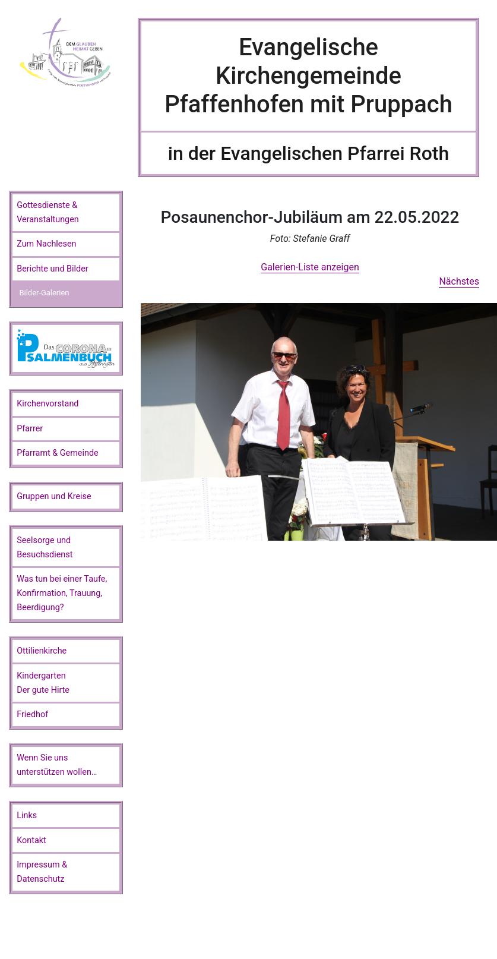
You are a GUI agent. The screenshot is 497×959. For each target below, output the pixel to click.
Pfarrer (30, 429)
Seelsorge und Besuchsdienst (44, 547)
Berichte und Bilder (52, 269)
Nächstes (459, 281)
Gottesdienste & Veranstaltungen (48, 212)
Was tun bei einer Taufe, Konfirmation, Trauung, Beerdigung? (62, 593)
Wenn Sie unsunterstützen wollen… (57, 765)
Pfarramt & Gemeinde (58, 453)
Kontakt (31, 840)
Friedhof (32, 714)
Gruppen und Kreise (54, 496)
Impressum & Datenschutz (42, 872)
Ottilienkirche (42, 651)
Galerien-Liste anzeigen (310, 267)
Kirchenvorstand (47, 404)
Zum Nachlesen (46, 244)
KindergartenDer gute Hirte (43, 683)
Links (27, 815)
